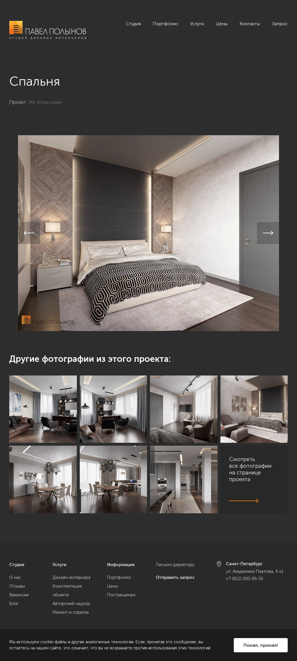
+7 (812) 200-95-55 (244, 578)
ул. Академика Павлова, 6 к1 (254, 571)
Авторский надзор (71, 603)
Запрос (280, 23)
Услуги (197, 23)
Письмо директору (175, 564)
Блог (14, 603)
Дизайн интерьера (71, 577)
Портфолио (165, 23)
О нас (15, 577)
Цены (222, 23)
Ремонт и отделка (70, 612)
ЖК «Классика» (45, 96)
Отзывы (17, 586)
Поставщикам (121, 594)
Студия (133, 23)
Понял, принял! (260, 645)
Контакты (250, 23)
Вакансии (19, 594)
